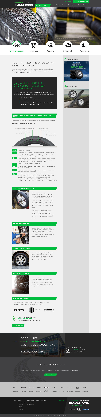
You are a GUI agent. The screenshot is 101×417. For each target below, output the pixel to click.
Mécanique (21, 404)
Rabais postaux (72, 4)
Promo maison (31, 404)
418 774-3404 (68, 1)
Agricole (20, 406)
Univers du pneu (22, 402)
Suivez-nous (62, 400)
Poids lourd (21, 409)
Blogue (79, 4)
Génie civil (21, 407)
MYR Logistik (65, 415)
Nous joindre (86, 4)
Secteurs (64, 4)
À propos (58, 4)
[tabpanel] (76, 71)
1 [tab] (64, 81)
